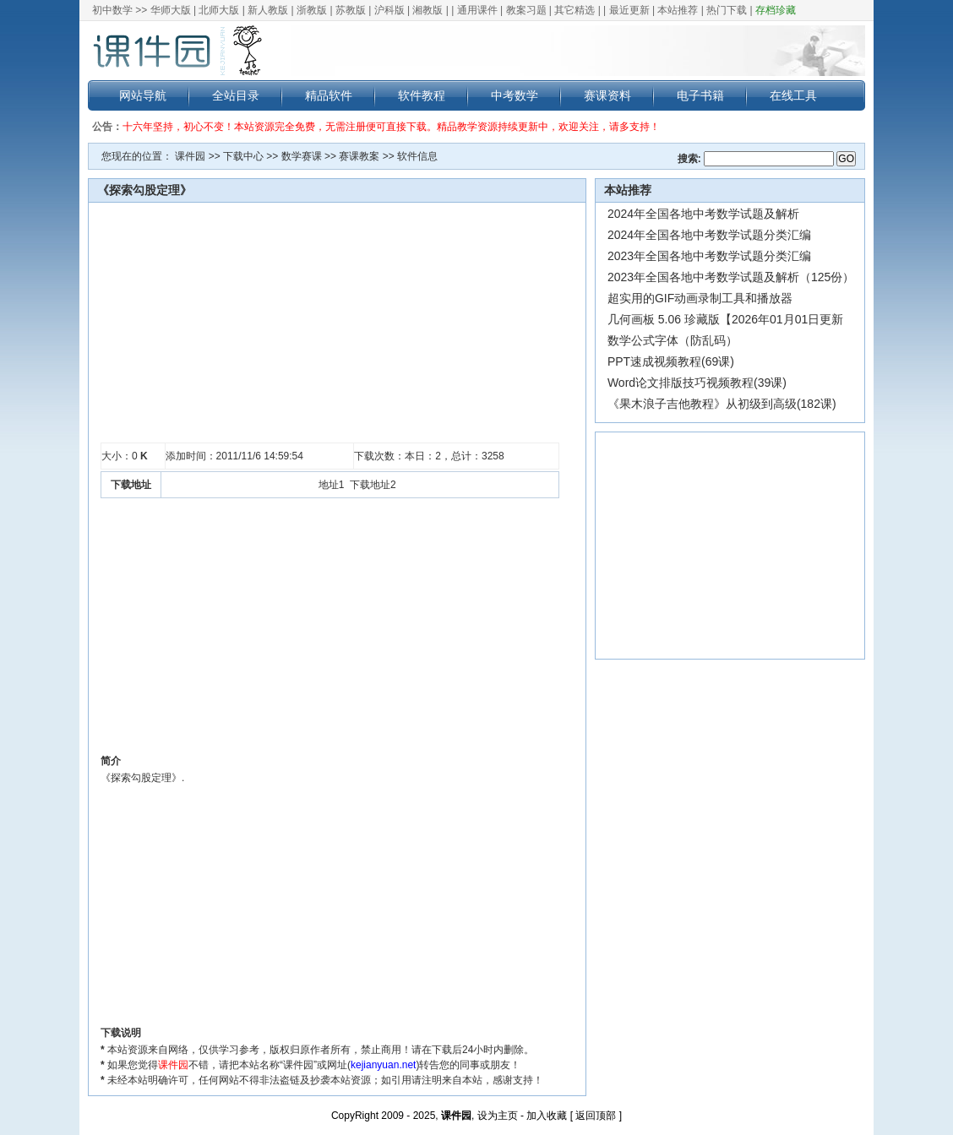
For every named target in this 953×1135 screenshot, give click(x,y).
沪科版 (389, 10)
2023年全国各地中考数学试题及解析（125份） (731, 277)
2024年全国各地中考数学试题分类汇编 (709, 235)
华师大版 (170, 10)
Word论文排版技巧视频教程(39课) (697, 382)
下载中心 (243, 156)
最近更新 (629, 10)
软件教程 (421, 95)
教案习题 (526, 10)
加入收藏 (546, 1115)
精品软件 (328, 95)
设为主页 (497, 1115)
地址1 (332, 485)
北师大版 (219, 10)
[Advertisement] (330, 322)
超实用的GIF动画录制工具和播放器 (699, 298)
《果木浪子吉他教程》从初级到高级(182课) (721, 403)
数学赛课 (301, 156)
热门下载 (726, 10)
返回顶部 (595, 1115)
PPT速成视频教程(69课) (670, 361)
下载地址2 (373, 485)
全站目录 (235, 95)
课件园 (190, 156)
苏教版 (350, 10)
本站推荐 (677, 10)
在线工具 (793, 95)
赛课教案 (359, 156)
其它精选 (574, 10)
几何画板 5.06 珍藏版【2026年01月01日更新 (725, 319)
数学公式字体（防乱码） (672, 340)
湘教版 (427, 10)
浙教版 (312, 10)
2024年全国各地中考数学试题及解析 (703, 213)
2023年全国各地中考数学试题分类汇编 (709, 256)
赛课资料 (607, 95)
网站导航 (142, 95)
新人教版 (268, 10)
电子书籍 (700, 95)
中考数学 (514, 95)
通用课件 (477, 10)
